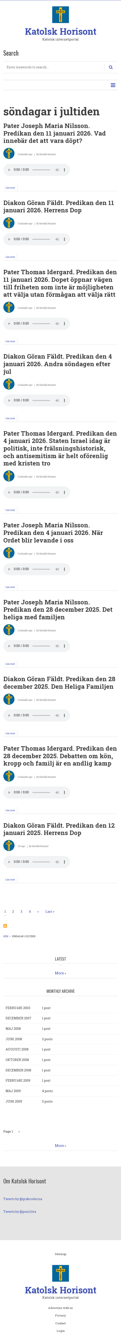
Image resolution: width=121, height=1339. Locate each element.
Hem (5, 936)
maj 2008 (13, 1028)
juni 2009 (14, 1101)
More (59, 973)
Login (61, 1331)
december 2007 (18, 1018)
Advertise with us (60, 1308)
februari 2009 (18, 1080)
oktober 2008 (17, 1060)
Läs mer (11, 188)
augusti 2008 (17, 1049)
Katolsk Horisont (60, 31)
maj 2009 (13, 1091)
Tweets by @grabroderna (22, 1199)
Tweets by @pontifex (19, 1211)
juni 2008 (14, 1039)
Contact (60, 1323)
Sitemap (60, 1254)
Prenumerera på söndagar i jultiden (5, 926)
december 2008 (18, 1070)
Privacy (60, 1315)
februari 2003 (18, 1008)
